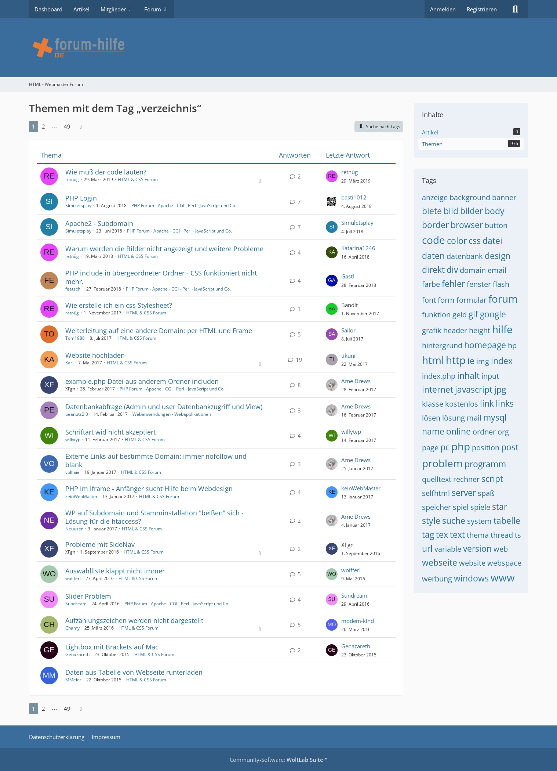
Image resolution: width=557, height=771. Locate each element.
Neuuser (74, 529)
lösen (431, 418)
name (433, 431)
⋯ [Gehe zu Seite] (54, 126)
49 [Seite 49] (67, 126)
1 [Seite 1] (33, 126)
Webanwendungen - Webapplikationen (171, 414)
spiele (480, 507)
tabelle (507, 520)
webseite (439, 562)
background (469, 197)
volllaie (72, 472)
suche (453, 520)
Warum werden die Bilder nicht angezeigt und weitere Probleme (164, 248)
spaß (486, 493)
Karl (69, 363)
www (503, 577)
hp (512, 345)
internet (437, 389)
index (502, 361)
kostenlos (461, 404)
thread (502, 535)
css (475, 240)
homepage (485, 345)
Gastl (347, 276)
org (503, 432)
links (505, 403)
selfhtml (436, 493)
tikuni (348, 355)
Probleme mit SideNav (100, 544)
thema (478, 535)
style (431, 520)
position (485, 448)
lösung (453, 418)
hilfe (502, 329)
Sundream (76, 604)
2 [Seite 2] (43, 126)
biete (432, 211)
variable (447, 549)
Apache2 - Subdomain (99, 223)
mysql (495, 417)
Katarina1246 (358, 248)
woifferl (73, 578)
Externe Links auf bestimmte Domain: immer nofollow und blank (156, 460)
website (472, 563)
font (429, 300)
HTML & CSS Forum (138, 179)
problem (442, 463)
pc (444, 447)
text (457, 534)
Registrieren (482, 9)
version (477, 548)
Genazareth (77, 654)
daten (433, 256)
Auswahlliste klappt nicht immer (115, 570)
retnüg (72, 179)
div (452, 269)
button (496, 225)
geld (459, 315)
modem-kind (357, 620)
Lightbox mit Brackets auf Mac (112, 646)
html (433, 360)
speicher (436, 507)
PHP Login (81, 198)
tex (442, 534)
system (479, 521)
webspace (504, 563)
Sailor (348, 330)
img (482, 361)
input (490, 376)
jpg (500, 389)
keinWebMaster (81, 496)
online (458, 431)
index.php (438, 376)
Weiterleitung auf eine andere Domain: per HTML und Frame (158, 330)
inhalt (468, 375)
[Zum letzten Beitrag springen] (332, 176)
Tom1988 (75, 338)
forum (503, 299)
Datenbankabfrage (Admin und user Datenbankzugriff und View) (163, 406)
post (509, 447)
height (479, 330)
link (487, 403)
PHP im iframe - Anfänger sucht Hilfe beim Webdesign (149, 488)
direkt (433, 269)
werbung (437, 579)
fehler (453, 283)
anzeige (435, 197)
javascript (473, 389)
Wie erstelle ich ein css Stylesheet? (118, 305)
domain (473, 270)
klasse (432, 404)
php (460, 446)
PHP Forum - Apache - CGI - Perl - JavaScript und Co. (183, 205)
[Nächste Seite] (80, 126)
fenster (479, 284)
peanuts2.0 (76, 414)
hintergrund (442, 345)
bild (451, 211)
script (492, 478)
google (493, 314)
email (497, 270)
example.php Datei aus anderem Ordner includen (142, 381)
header (455, 330)
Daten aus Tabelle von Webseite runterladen (134, 672)
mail (474, 418)
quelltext (436, 479)
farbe (431, 284)
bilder (471, 211)
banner (504, 197)
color (457, 240)
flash (501, 284)
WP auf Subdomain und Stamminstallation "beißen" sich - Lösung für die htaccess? (154, 517)
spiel (461, 507)
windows (471, 578)
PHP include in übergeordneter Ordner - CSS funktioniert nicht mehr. (161, 277)
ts (518, 535)
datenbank (465, 256)
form (446, 300)
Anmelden (443, 9)
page (430, 448)
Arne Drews (356, 381)
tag (428, 534)
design (497, 256)
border (435, 225)
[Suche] (515, 9)
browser (467, 225)
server (464, 492)
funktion (436, 315)
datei (492, 240)
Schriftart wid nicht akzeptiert (110, 432)
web (501, 549)
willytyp (72, 439)
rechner (466, 479)
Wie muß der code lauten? (105, 171)
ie (470, 361)
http (456, 360)
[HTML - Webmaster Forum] (278, 47)
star (499, 506)
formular (471, 300)
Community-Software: (279, 759)
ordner (484, 432)
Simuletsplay (78, 205)
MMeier (73, 680)
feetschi (73, 289)
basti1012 (354, 197)
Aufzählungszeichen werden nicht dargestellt (134, 620)
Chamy (72, 628)
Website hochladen (95, 355)
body (495, 211)
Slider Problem (88, 596)
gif (473, 314)
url (427, 548)
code (433, 240)
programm (485, 464)
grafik (431, 330)
